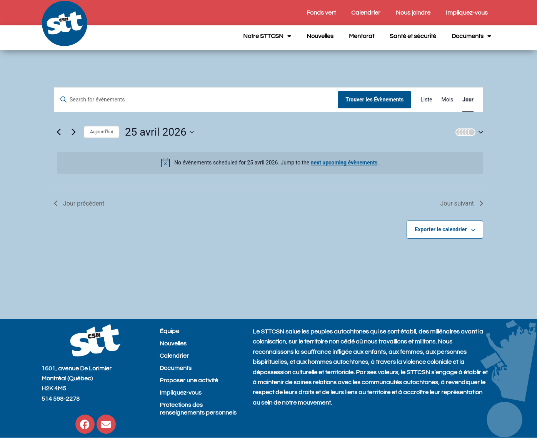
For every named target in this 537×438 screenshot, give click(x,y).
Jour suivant (461, 203)
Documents (471, 36)
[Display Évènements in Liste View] (426, 100)
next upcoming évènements (344, 162)
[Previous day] (58, 132)
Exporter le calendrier (441, 229)
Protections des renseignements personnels (198, 409)
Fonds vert (321, 13)
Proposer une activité (189, 380)
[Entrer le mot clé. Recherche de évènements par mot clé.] (196, 100)
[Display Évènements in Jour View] (468, 100)
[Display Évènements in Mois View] (447, 100)
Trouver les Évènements (374, 99)
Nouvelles (320, 36)
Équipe (169, 331)
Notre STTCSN (267, 36)
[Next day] (73, 132)
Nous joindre (413, 13)
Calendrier (365, 13)
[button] (467, 132)
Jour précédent (79, 203)
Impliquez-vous (467, 13)
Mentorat (361, 36)
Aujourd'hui (101, 131)
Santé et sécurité (413, 36)
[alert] (270, 162)
